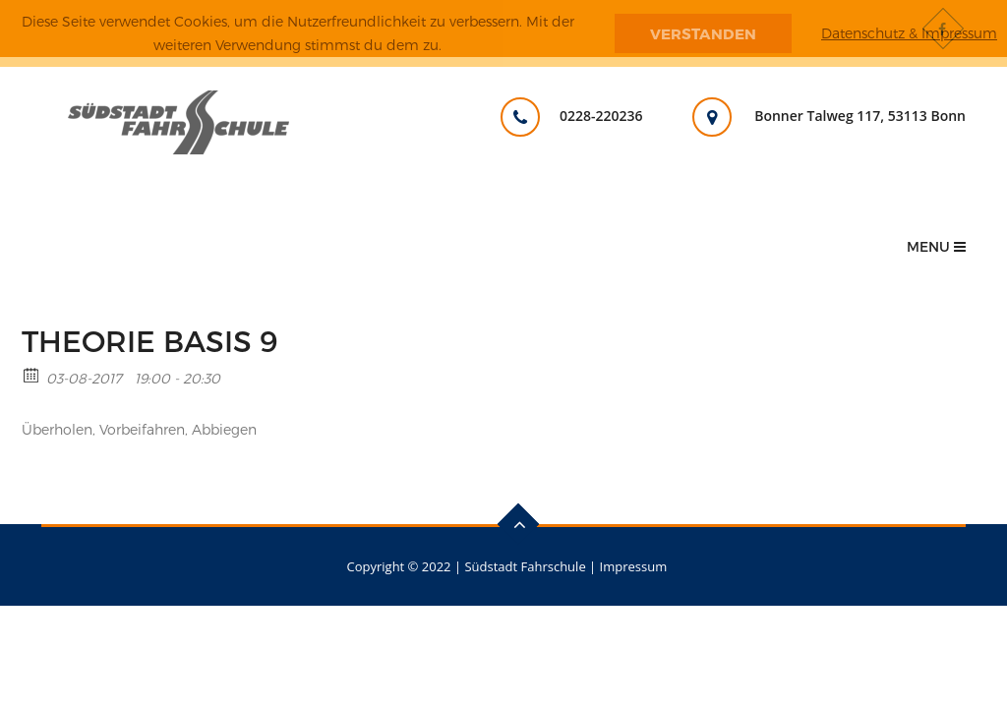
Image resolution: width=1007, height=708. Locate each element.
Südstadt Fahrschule (524, 566)
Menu (936, 246)
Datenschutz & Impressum (909, 33)
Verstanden (703, 33)
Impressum (634, 566)
